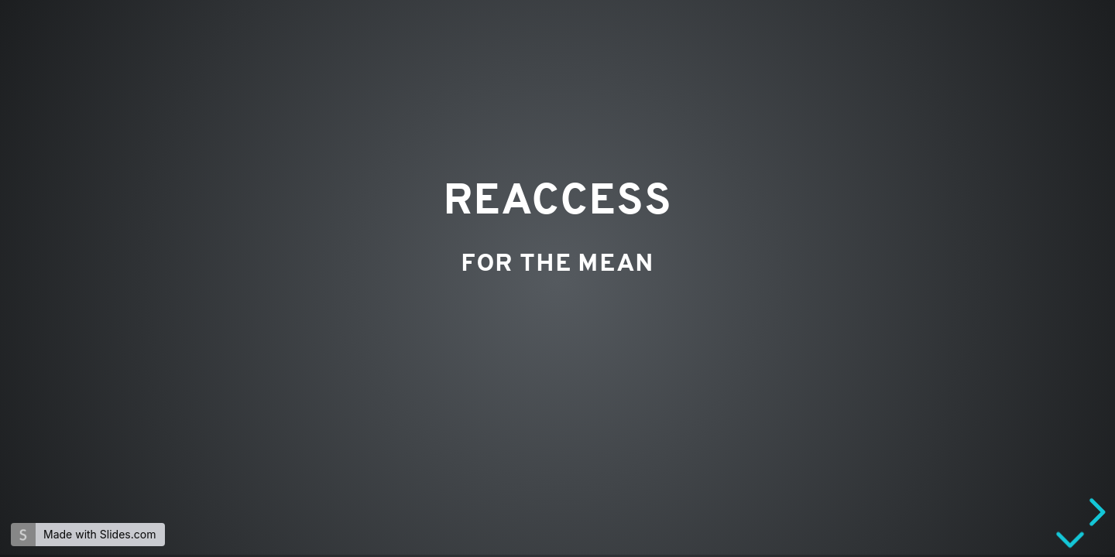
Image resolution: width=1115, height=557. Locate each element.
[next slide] (1095, 512)
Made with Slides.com (99, 534)
